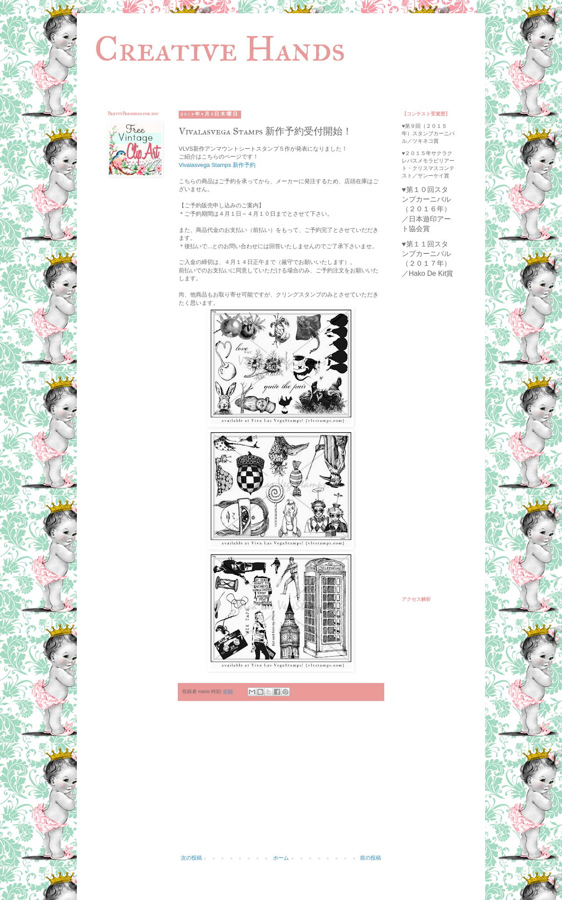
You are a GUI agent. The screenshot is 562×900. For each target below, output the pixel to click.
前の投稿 (370, 858)
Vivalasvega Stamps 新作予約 (217, 165)
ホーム (281, 858)
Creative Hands (219, 48)
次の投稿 (191, 858)
